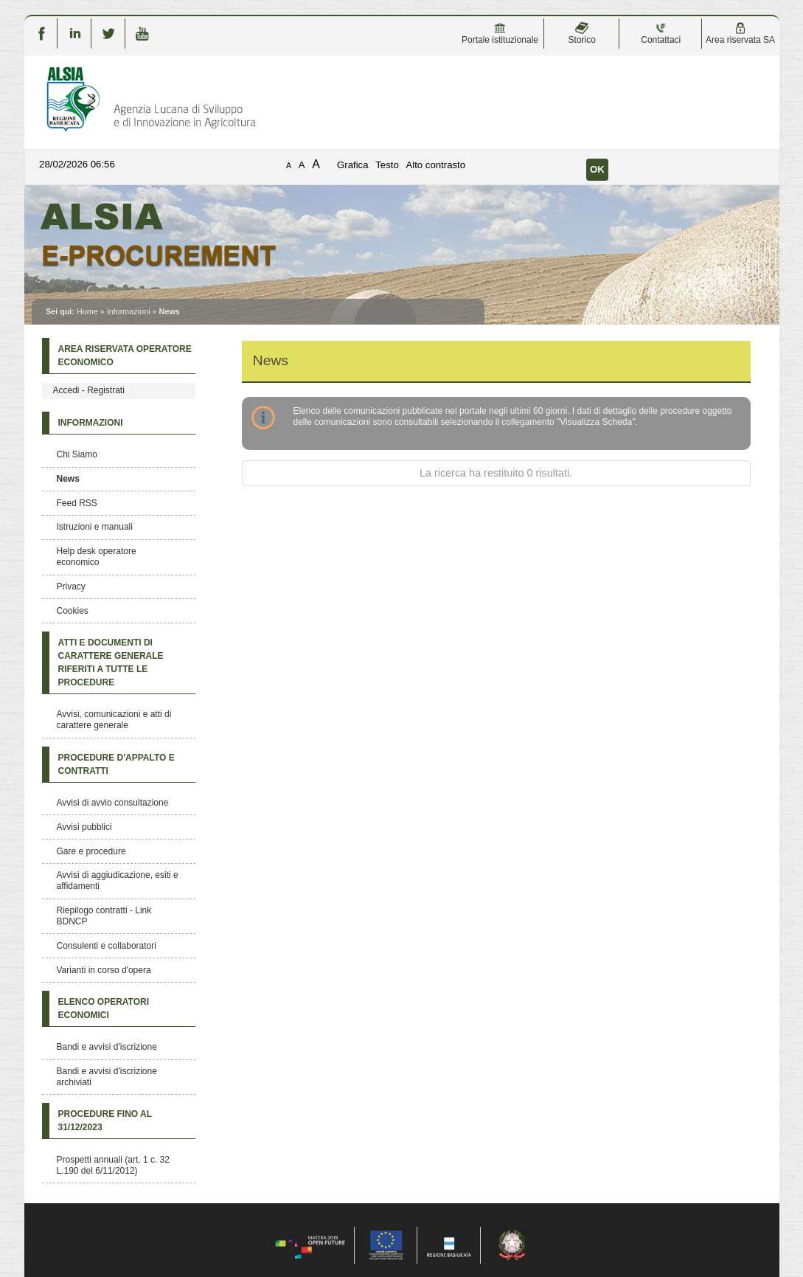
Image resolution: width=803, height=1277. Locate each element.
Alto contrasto (435, 164)
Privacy (71, 586)
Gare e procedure (91, 851)
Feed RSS (77, 503)
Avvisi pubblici (84, 827)
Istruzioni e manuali (95, 527)
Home (87, 311)
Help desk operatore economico (96, 556)
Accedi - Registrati (89, 390)
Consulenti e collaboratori (106, 946)
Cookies (72, 611)
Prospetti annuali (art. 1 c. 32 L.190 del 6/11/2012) (113, 1165)
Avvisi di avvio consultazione (113, 802)
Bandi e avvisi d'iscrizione (107, 1047)
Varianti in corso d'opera (104, 970)
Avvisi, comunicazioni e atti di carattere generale (114, 719)
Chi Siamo (77, 454)
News (68, 479)
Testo (387, 164)
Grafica (353, 164)
